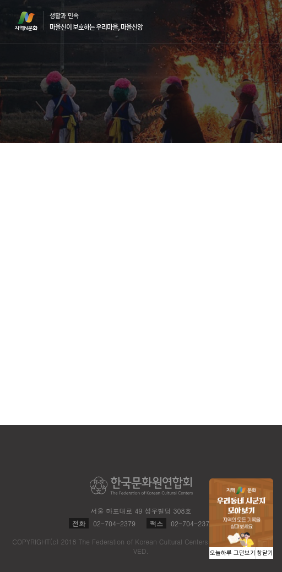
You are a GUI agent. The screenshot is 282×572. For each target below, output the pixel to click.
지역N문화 (32, 21)
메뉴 (261, 21)
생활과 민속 (96, 21)
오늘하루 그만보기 (233, 553)
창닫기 (265, 553)
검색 (240, 22)
